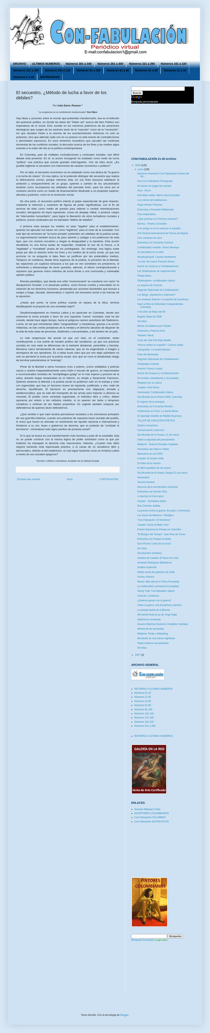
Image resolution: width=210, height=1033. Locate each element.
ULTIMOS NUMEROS (46, 63)
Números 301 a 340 (78, 63)
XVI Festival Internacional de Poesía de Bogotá (162, 233)
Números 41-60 (142, 701)
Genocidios (143, 477)
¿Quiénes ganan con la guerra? (154, 600)
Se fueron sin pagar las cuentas (154, 186)
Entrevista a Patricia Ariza (151, 330)
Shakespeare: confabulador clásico (156, 280)
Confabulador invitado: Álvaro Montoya (158, 247)
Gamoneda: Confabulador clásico (155, 392)
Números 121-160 (144, 717)
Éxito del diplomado (148, 354)
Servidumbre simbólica (149, 553)
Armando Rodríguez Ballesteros (154, 562)
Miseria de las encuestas (150, 628)
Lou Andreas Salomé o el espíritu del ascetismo (162, 299)
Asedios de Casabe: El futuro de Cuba (157, 558)
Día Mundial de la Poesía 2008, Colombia (159, 397)
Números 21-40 (142, 697)
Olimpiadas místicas (148, 364)
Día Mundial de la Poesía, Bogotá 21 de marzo (162, 472)
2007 (138, 654)
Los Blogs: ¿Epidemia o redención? (156, 294)
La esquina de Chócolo (149, 285)
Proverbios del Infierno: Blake (153, 449)
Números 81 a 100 (89, 70)
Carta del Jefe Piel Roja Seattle (154, 340)
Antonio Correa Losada (149, 368)
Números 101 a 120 (57, 70)
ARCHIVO (19, 63)
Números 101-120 (144, 713)
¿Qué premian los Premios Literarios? (157, 218)
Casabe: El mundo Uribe (150, 458)
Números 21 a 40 (175, 70)
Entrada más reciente (28, 479)
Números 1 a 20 (23, 77)
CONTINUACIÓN (108, 479)
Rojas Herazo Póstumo (149, 204)
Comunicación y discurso (150, 430)
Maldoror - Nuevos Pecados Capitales (157, 444)
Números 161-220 (144, 721)
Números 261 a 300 (110, 63)
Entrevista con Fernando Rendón (155, 406)
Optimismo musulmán (149, 619)
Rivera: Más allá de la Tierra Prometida (158, 581)
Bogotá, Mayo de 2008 (149, 316)
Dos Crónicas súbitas (148, 505)
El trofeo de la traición (149, 463)
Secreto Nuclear (146, 482)
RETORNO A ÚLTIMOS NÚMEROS (153, 688)
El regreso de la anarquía (151, 401)
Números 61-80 (142, 705)
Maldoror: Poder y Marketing (152, 633)
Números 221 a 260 (142, 63)
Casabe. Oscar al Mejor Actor (153, 524)
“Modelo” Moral (145, 335)
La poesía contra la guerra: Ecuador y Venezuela (163, 510)
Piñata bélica (144, 275)
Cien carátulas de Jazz (149, 238)
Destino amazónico (147, 425)
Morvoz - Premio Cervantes (152, 223)
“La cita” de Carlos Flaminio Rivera (156, 261)
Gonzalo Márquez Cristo (147, 809)
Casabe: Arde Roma (148, 387)
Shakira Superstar (147, 567)
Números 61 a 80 (118, 70)
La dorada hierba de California (153, 610)
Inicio (70, 479)
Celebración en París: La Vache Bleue (157, 411)
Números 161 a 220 (174, 63)
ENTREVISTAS (50, 77)
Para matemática (146, 214)
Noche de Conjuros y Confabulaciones (158, 266)
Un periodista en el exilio (150, 252)
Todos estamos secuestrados (153, 643)
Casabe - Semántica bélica (151, 501)
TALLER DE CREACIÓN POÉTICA (156, 420)
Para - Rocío (144, 190)
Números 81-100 (143, 709)
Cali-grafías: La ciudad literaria (153, 349)
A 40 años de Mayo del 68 (151, 311)
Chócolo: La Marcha (148, 595)
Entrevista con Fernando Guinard (155, 242)
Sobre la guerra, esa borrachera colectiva (159, 605)
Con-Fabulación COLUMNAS (150, 817)
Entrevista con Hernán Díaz (152, 491)
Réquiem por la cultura (149, 382)
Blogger (124, 1015)
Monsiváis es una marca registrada (156, 638)
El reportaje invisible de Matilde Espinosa (159, 416)
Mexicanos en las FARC (150, 453)
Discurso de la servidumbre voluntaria (157, 487)
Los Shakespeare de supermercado (156, 271)
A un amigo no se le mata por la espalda (159, 228)
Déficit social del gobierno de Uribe (156, 572)
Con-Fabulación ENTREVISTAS (151, 821)
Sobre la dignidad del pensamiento (156, 439)
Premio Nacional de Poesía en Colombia (159, 529)
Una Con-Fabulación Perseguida (154, 181)
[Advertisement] (151, 130)
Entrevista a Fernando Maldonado (155, 209)
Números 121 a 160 (26, 70)
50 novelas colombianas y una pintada (157, 378)
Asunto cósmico (145, 576)
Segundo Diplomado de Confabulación (158, 289)
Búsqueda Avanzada (142, 940)
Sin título (142, 321)
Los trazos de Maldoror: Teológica (155, 515)
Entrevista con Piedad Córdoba (154, 539)
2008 (138, 165)
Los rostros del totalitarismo (152, 200)
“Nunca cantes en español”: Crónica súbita (160, 345)
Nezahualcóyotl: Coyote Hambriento (156, 257)
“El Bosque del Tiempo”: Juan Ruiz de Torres (161, 534)
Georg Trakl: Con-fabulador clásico (156, 591)
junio (141, 169)
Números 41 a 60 (146, 70)
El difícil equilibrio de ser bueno (154, 468)
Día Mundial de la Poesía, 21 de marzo (158, 434)
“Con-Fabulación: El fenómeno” (154, 520)
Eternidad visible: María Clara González (158, 195)
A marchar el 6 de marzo (150, 496)
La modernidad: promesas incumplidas (158, 586)
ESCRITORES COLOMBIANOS (151, 813)
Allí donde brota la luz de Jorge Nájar (157, 614)
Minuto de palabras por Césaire (154, 326)
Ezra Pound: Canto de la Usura (154, 543)
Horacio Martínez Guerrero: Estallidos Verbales (162, 624)
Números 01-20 (142, 692)
